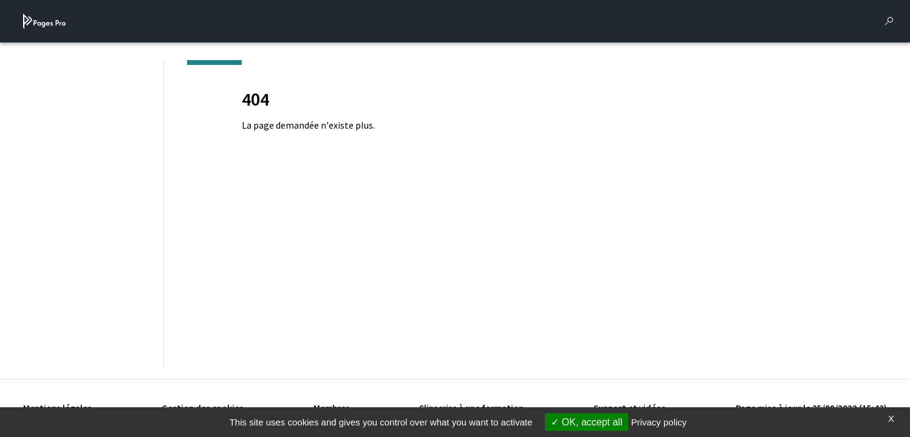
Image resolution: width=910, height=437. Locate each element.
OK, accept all (586, 422)
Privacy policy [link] (659, 422)
